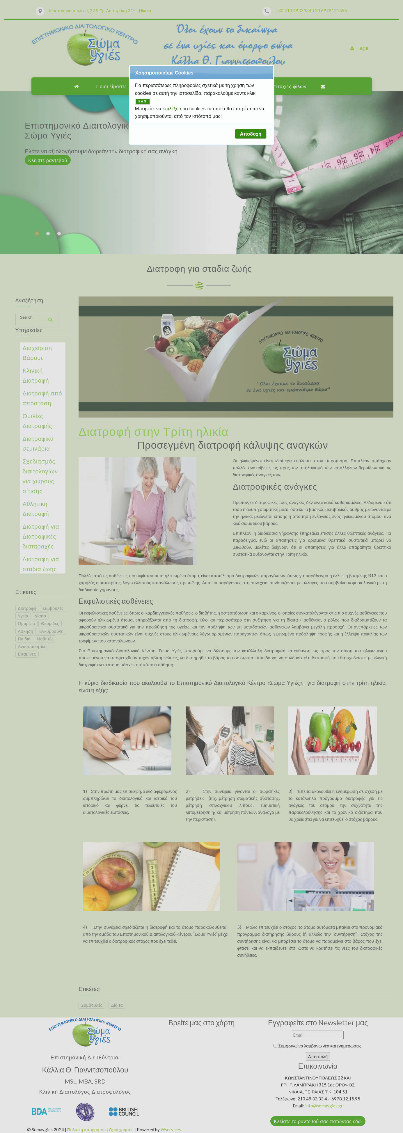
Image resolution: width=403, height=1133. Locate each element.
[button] (250, 134)
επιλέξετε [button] (173, 108)
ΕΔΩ (143, 101)
